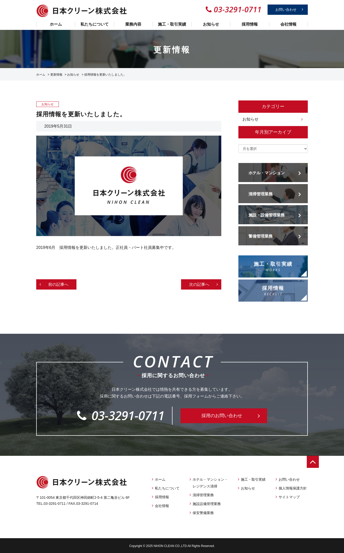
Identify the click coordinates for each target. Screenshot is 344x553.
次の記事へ (199, 284)
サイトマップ (289, 497)
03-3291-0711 (120, 415)
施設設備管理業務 (207, 504)
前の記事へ (58, 284)
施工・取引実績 (172, 24)
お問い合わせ (285, 10)
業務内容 (133, 24)
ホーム (56, 24)
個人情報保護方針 (293, 488)
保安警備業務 (203, 513)
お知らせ (211, 24)
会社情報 (288, 24)
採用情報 (250, 24)
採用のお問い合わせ (221, 415)
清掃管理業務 (203, 495)
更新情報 (56, 74)
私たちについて (94, 24)
